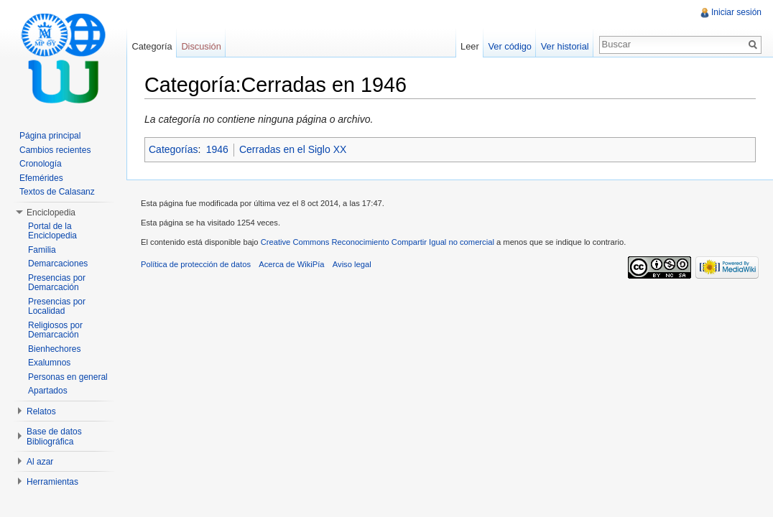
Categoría (151, 46)
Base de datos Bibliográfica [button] (54, 437)
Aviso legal (352, 264)
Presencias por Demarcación (56, 283)
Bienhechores (54, 349)
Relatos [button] (41, 411)
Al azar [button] (40, 462)
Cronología (40, 164)
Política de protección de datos (196, 264)
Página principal (49, 136)
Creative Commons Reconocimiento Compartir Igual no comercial (377, 242)
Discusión (201, 46)
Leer (469, 46)
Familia (42, 250)
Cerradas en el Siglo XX (292, 149)
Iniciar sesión (736, 12)
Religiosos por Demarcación (55, 330)
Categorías (173, 149)
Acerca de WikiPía (291, 264)
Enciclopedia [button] (51, 213)
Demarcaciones (58, 263)
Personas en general (68, 377)
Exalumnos (49, 363)
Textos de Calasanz (57, 192)
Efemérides (41, 178)
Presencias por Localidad (56, 307)
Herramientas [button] (52, 482)
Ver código (509, 46)
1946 (217, 149)
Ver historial (565, 46)
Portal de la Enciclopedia (52, 231)
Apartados (48, 391)
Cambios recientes (55, 150)
